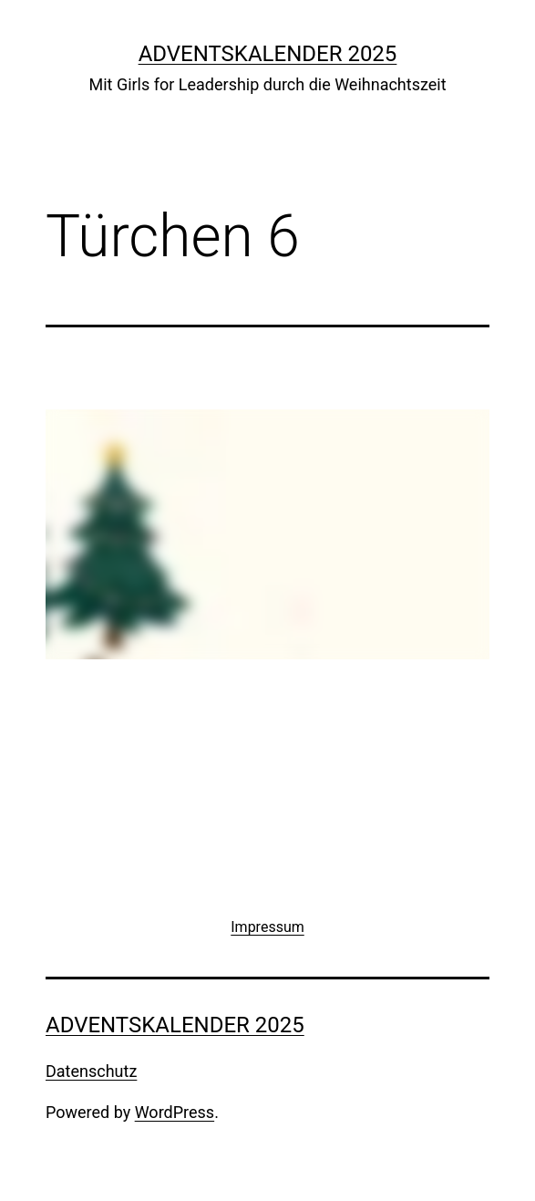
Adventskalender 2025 (268, 54)
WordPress (174, 1112)
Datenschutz (91, 1071)
